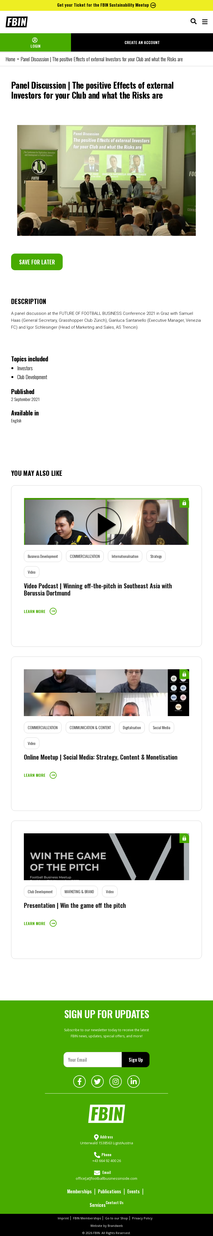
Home (10, 59)
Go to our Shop (116, 1218)
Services (98, 1205)
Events (133, 1191)
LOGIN (35, 46)
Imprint (63, 1218)
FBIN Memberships (87, 1218)
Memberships (79, 1191)
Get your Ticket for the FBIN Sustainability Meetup (106, 5)
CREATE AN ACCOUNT (142, 42)
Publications (109, 1191)
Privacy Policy (142, 1218)
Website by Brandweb (106, 1226)
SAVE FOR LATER (37, 262)
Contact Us (114, 1202)
